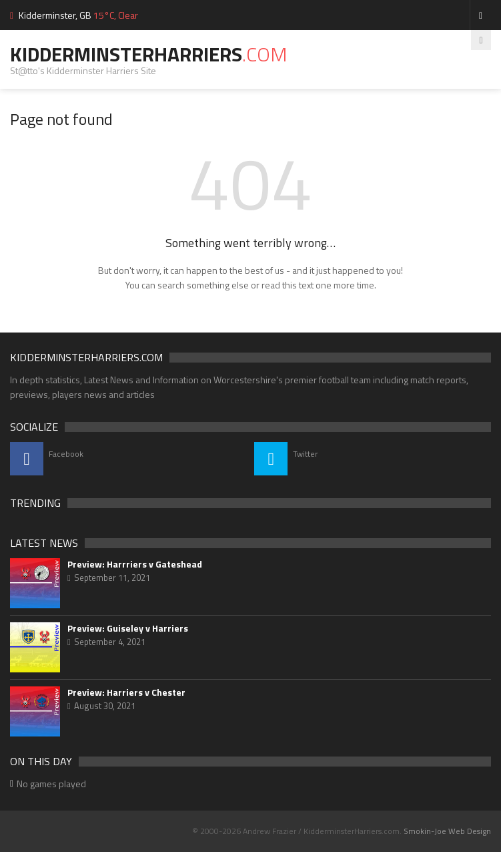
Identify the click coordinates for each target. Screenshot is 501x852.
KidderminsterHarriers (148, 54)
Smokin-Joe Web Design (447, 831)
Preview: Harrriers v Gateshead (134, 564)
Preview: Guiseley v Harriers (127, 628)
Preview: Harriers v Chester (126, 692)
